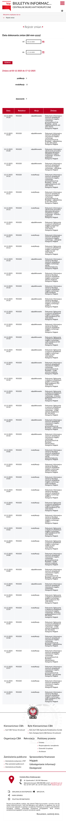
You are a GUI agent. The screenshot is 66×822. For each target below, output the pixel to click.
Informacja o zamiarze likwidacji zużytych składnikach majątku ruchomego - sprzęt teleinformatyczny (53, 263)
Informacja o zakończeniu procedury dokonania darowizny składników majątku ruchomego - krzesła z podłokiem (53, 153)
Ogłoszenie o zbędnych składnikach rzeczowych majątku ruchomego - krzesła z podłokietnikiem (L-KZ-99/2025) (53, 395)
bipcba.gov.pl (56, 784)
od (13, 42)
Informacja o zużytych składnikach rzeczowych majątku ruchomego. (53, 586)
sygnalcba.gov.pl (56, 783)
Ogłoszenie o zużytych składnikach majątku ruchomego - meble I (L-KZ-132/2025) (53, 353)
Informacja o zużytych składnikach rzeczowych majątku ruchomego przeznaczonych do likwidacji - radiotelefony (53, 424)
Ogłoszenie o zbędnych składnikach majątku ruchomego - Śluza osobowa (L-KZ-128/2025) (53, 382)
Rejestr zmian (10, 17)
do (13, 52)
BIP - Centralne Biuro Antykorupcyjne (33, 712)
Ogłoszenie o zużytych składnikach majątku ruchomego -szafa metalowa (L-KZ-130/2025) (53, 315)
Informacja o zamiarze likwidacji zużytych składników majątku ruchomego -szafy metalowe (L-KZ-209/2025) (53, 696)
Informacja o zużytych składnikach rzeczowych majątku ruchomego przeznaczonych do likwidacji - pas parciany (53, 573)
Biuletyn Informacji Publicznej (27, 4)
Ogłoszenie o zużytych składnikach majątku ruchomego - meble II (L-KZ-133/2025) (53, 226)
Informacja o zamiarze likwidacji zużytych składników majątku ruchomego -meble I (53, 328)
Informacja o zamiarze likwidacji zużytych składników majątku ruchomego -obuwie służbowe (53, 276)
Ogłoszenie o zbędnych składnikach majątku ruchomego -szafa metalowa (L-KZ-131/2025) (53, 340)
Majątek (55, 128)
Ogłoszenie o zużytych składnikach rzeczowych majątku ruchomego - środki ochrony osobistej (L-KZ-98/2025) (53, 409)
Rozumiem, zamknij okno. (48, 814)
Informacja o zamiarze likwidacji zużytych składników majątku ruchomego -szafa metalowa (53, 289)
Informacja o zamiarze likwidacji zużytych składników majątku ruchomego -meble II (53, 302)
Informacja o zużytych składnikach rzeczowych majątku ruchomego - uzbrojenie (53, 166)
